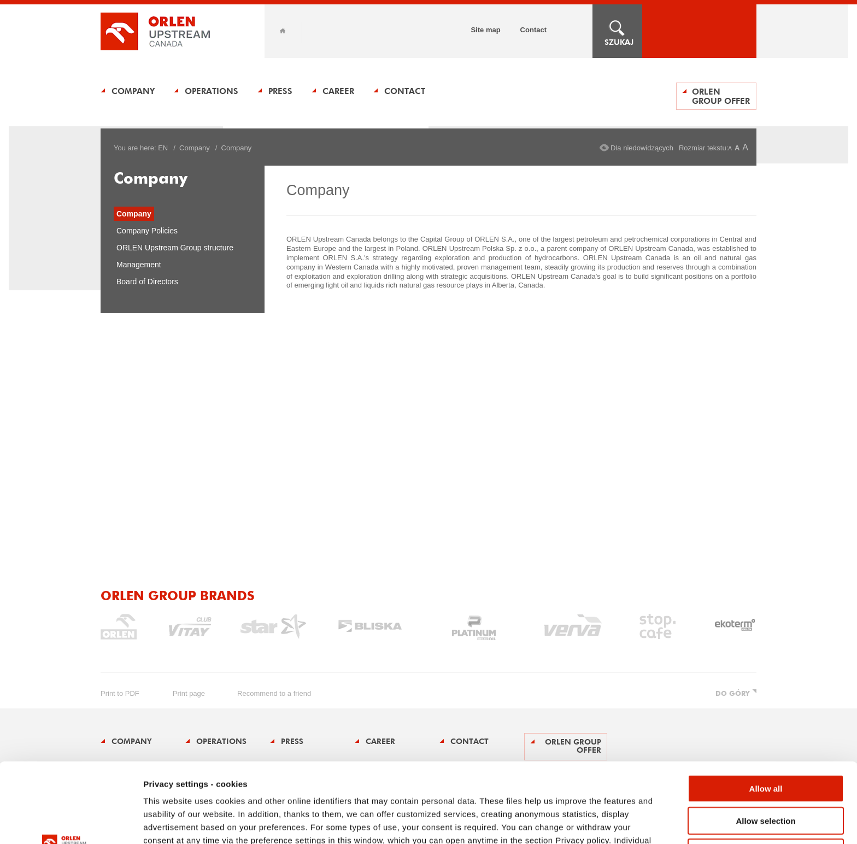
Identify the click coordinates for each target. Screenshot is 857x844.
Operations (211, 91)
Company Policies (147, 230)
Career (338, 91)
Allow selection (765, 741)
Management (138, 264)
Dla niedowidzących (642, 148)
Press (280, 91)
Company (133, 91)
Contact (533, 30)
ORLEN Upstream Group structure (174, 247)
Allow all (766, 708)
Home (282, 30)
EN (163, 148)
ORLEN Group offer (721, 96)
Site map (485, 30)
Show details (573, 822)
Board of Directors (147, 281)
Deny (766, 772)
